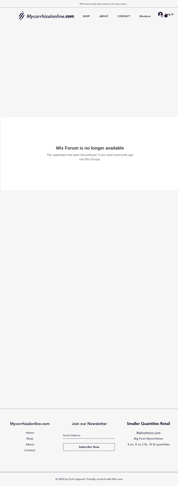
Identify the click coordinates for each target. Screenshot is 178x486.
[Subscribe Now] (89, 447)
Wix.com (117, 479)
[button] (164, 15)
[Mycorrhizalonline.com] (51, 16)
